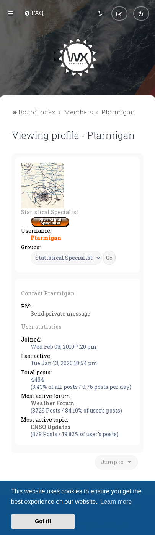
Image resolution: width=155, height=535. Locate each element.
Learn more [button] (116, 501)
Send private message (60, 313)
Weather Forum (52, 402)
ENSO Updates (50, 426)
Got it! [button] (43, 521)
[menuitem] (34, 12)
